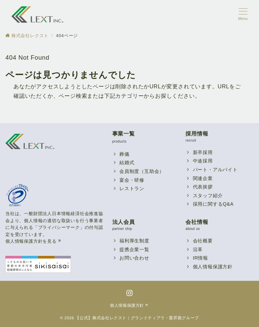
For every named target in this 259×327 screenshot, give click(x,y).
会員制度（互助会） (141, 171)
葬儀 (124, 154)
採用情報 (196, 134)
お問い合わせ (134, 258)
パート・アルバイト (215, 169)
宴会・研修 (131, 180)
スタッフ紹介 (208, 195)
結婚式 (126, 162)
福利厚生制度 (134, 240)
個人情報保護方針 (213, 266)
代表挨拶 (203, 186)
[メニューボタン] (243, 14)
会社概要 (203, 240)
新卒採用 (203, 152)
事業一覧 (123, 134)
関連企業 (203, 178)
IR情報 (200, 258)
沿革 (198, 249)
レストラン (131, 188)
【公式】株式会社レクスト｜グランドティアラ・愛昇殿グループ (137, 318)
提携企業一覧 (134, 249)
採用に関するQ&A (213, 204)
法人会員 (123, 222)
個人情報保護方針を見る (33, 241)
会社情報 (196, 222)
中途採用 (203, 161)
